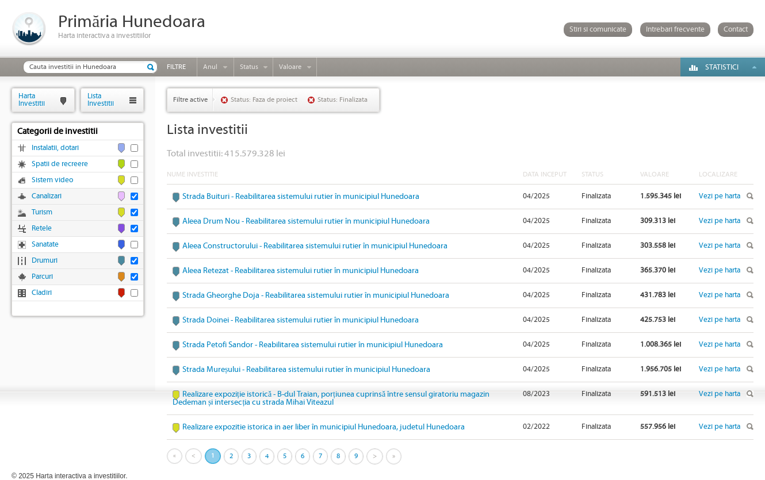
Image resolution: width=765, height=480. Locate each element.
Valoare (290, 67)
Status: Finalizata (343, 99)
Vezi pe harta (719, 196)
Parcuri (42, 276)
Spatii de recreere (60, 164)
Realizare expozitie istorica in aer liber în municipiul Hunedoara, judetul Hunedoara (323, 427)
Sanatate (45, 244)
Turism (42, 212)
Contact (736, 29)
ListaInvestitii (100, 99)
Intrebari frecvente (675, 29)
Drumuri (45, 260)
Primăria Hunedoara (131, 22)
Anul (210, 67)
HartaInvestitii (31, 99)
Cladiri (42, 293)
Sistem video (52, 180)
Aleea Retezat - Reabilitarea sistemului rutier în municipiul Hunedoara (300, 271)
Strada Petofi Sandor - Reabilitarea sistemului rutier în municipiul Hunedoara (312, 345)
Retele (42, 228)
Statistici (722, 67)
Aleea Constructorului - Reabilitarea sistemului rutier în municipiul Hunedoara (314, 246)
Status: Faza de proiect (264, 99)
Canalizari (47, 196)
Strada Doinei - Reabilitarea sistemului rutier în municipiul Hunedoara (300, 320)
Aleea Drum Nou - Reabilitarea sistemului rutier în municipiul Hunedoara (306, 221)
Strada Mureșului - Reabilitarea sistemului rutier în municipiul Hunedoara (306, 370)
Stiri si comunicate (597, 29)
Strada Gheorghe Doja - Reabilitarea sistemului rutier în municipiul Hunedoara (315, 295)
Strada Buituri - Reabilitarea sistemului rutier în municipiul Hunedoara (300, 197)
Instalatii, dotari (55, 148)
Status (249, 67)
